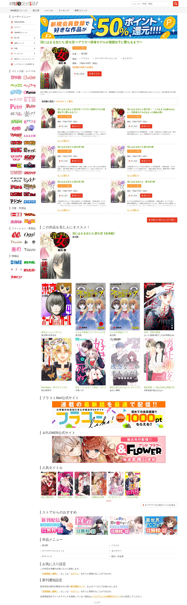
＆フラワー (128, 58)
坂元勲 (84, 53)
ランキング (63, 10)
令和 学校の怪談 (152, 334)
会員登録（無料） (50, 575)
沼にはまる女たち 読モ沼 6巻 (141, 183)
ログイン (75, 575)
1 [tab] (108, 502)
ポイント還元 (80, 48)
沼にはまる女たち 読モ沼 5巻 (70, 183)
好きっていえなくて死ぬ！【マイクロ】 (91, 389)
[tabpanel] (48, 487)
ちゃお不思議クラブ (119, 334)
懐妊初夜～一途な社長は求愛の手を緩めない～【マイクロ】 (160, 389)
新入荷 (36, 10)
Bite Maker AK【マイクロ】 (54, 389)
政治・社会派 (117, 558)
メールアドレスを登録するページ (106, 598)
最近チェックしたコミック (24, 59)
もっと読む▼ (63, 142)
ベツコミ (85, 58)
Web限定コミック (18, 10)
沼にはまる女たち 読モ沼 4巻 (140, 149)
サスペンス (47, 558)
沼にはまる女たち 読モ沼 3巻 (70, 149)
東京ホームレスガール (51, 334)
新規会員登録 (19, 22)
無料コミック (81, 10)
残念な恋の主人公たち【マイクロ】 (126, 389)
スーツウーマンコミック (106, 58)
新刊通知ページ (78, 588)
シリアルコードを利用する (24, 64)
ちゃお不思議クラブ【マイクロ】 (90, 334)
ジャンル (48, 10)
